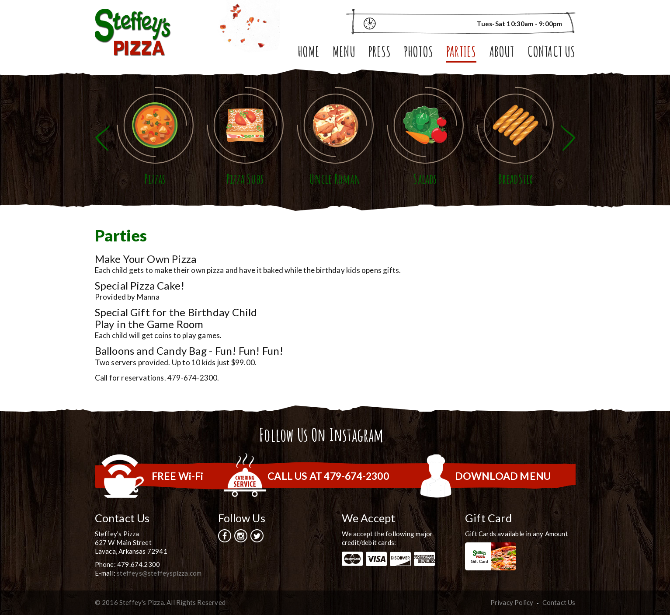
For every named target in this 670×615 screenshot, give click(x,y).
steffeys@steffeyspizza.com (159, 573)
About (501, 53)
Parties (461, 53)
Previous (102, 138)
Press (379, 53)
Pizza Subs (245, 179)
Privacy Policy (512, 602)
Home (308, 53)
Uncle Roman (335, 179)
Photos (418, 53)
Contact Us (552, 53)
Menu (344, 53)
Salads (425, 179)
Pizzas (154, 179)
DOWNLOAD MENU (503, 476)
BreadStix (515, 179)
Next (568, 138)
